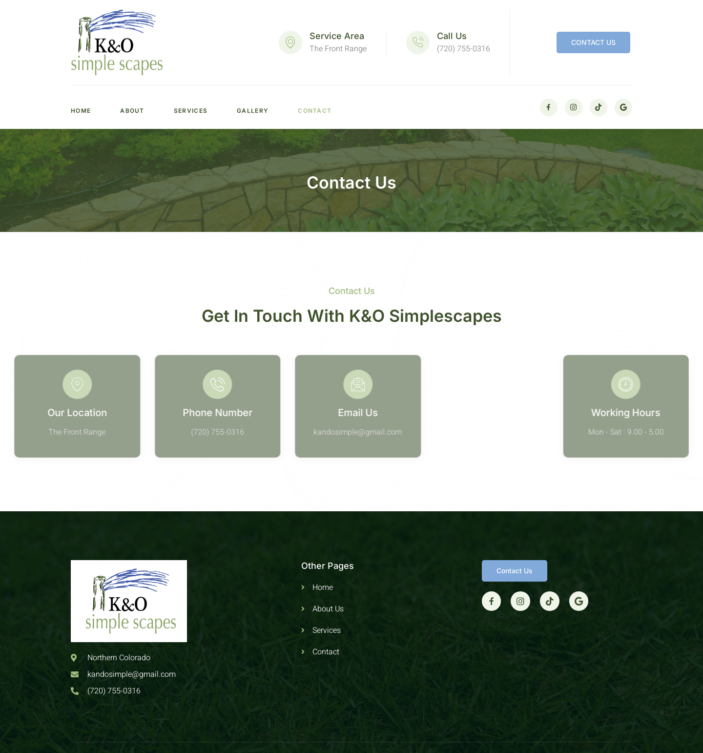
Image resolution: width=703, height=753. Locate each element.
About (132, 110)
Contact (314, 110)
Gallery (253, 110)
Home (81, 110)
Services (190, 110)
